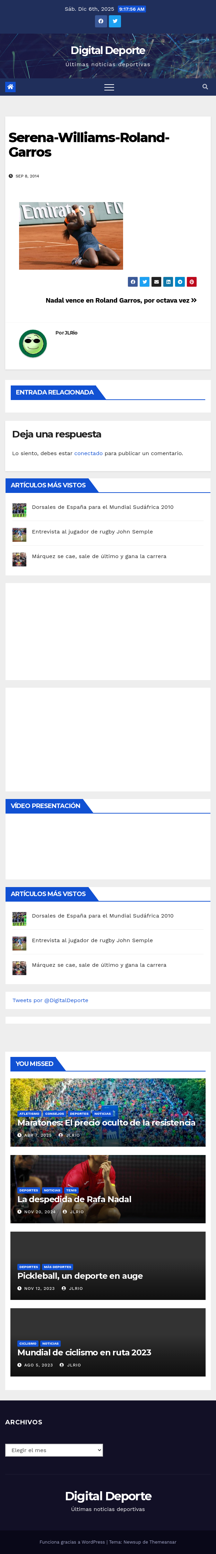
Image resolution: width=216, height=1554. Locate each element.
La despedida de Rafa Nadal (74, 1199)
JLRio (71, 333)
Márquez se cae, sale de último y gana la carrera (99, 556)
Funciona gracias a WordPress (73, 1542)
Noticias (102, 1113)
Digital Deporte (108, 50)
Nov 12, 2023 (39, 1288)
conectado (88, 453)
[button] (205, 87)
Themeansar (162, 1542)
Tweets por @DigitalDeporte (50, 1000)
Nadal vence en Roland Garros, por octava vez (121, 300)
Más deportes (57, 1267)
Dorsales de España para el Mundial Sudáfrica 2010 (103, 507)
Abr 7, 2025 (38, 1135)
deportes (79, 1113)
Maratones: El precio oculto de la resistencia (106, 1123)
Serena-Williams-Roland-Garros (89, 144)
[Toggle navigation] (109, 87)
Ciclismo (27, 1343)
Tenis (71, 1190)
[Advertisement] (64, 630)
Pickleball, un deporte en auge (80, 1276)
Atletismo (29, 1113)
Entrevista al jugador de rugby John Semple (92, 531)
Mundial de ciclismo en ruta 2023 (84, 1352)
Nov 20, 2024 (40, 1211)
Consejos (54, 1113)
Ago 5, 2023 (38, 1365)
